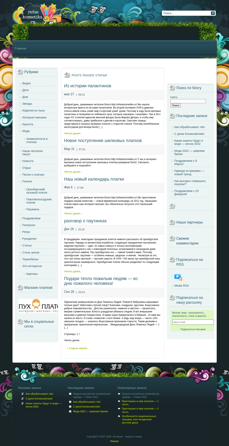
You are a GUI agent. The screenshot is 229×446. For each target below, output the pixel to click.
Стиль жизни (30, 252)
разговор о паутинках (85, 220)
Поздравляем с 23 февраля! (186, 192)
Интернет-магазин (34, 117)
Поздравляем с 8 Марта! (185, 162)
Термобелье (30, 259)
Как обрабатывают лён (189, 127)
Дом (25, 96)
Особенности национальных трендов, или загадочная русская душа (139, 419)
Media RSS (181, 285)
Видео (26, 83)
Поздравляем (31, 218)
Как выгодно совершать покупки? (190, 182)
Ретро (26, 231)
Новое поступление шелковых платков (103, 140)
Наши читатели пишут (32, 152)
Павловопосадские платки (39, 201)
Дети (25, 90)
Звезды (27, 103)
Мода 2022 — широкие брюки (189, 152)
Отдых (26, 167)
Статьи (27, 245)
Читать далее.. (73, 133)
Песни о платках (33, 174)
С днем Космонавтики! (189, 133)
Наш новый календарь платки (94, 179)
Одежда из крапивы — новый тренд (189, 172)
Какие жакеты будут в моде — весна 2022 (188, 142)
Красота (27, 124)
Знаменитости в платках (37, 140)
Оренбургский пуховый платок (36, 191)
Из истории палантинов (87, 85)
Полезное (28, 225)
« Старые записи (77, 348)
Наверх (114, 441)
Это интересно (32, 266)
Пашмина (32, 209)
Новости (28, 161)
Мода (26, 131)
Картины (32, 273)
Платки (27, 181)
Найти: (174, 97)
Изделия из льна (33, 110)
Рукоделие (29, 238)
